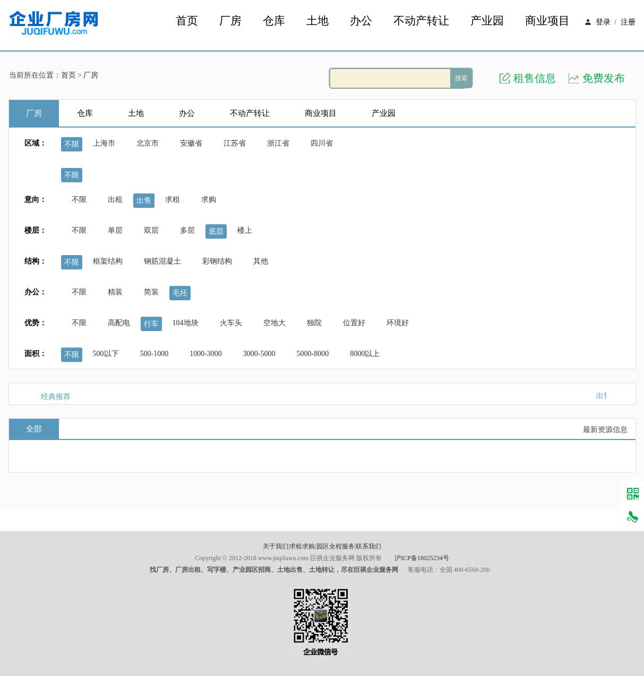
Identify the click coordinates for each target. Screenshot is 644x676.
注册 (628, 22)
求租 (172, 200)
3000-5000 (259, 354)
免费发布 (603, 78)
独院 (314, 323)
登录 (603, 22)
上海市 (104, 143)
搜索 (461, 78)
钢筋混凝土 (162, 261)
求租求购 (302, 546)
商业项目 (547, 21)
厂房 (230, 21)
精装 (115, 292)
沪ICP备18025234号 (421, 558)
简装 (151, 292)
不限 (71, 144)
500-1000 (154, 354)
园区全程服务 (335, 546)
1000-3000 (206, 354)
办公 (361, 21)
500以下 (106, 354)
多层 (187, 230)
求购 (208, 200)
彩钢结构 (217, 261)
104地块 (186, 323)
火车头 (231, 323)
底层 (216, 231)
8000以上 (365, 354)
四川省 (322, 143)
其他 (260, 261)
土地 (317, 21)
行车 (151, 324)
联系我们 (368, 546)
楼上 (244, 230)
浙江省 (278, 143)
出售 (143, 201)
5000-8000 (313, 354)
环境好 (398, 323)
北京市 (147, 143)
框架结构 (108, 261)
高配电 (119, 323)
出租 (115, 200)
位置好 (354, 323)
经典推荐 (56, 397)
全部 (34, 429)
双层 (151, 230)
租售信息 (534, 78)
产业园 (487, 21)
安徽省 (191, 143)
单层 (115, 230)
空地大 (274, 323)
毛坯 (180, 293)
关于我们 (275, 546)
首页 (187, 21)
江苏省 (235, 143)
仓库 (274, 21)
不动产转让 (421, 21)
